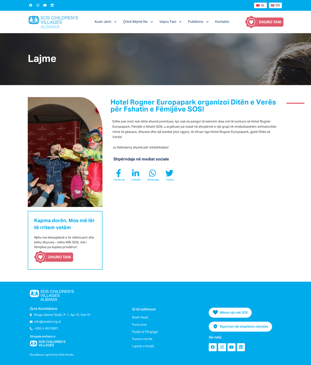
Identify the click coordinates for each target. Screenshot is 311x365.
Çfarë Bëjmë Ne (135, 22)
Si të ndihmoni (143, 309)
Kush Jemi (103, 22)
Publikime (195, 22)
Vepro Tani (167, 22)
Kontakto (222, 22)
